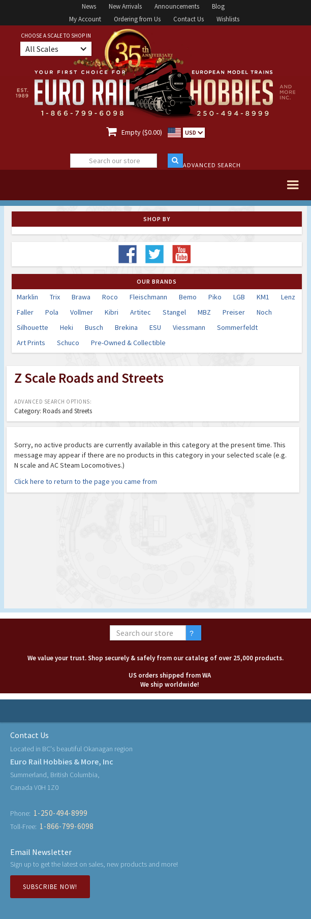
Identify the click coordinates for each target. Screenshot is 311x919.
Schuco (68, 342)
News (89, 6)
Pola (51, 312)
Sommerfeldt (237, 327)
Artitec (140, 312)
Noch (264, 312)
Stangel (174, 312)
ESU (155, 327)
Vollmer (81, 312)
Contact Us (188, 19)
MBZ (204, 312)
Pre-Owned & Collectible (128, 342)
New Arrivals (125, 6)
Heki (66, 327)
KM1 (263, 296)
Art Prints (31, 342)
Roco (110, 296)
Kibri (111, 312)
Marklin (27, 296)
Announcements (176, 6)
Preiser (234, 312)
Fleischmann (148, 296)
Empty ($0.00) (141, 132)
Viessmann (189, 327)
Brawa (81, 296)
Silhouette (32, 327)
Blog (218, 6)
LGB (239, 296)
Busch (94, 327)
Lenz (288, 296)
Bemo (188, 296)
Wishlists (227, 19)
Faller (25, 312)
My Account (85, 19)
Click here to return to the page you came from (85, 481)
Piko (215, 296)
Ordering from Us (137, 19)
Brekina (126, 327)
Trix (55, 296)
